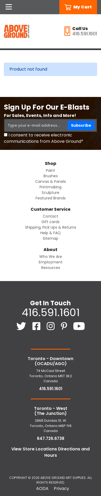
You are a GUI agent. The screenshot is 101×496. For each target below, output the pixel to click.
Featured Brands (51, 198)
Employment (50, 262)
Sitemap (50, 238)
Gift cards (50, 221)
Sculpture (50, 192)
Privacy (61, 488)
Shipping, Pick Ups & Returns (50, 227)
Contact (50, 216)
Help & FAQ (50, 232)
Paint (50, 170)
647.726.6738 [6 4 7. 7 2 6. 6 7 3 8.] (50, 438)
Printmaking (50, 187)
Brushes (51, 176)
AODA (42, 488)
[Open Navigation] (8, 7)
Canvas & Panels (50, 181)
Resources (50, 267)
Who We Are (50, 256)
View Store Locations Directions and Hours (50, 452)
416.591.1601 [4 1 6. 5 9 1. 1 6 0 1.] (51, 312)
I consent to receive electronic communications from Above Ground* (43, 138)
